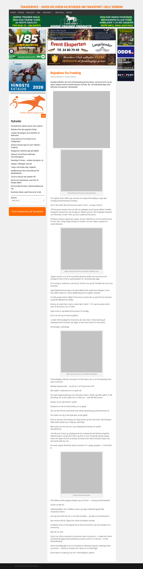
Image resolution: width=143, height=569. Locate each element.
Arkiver (14, 198)
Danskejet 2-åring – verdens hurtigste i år (27, 160)
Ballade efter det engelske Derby (24, 129)
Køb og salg (59, 12)
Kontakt (69, 12)
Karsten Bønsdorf (57, 77)
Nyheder (21, 12)
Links (38, 12)
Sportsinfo (47, 12)
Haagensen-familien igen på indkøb (25, 151)
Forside (13, 12)
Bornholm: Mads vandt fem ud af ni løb (26, 192)
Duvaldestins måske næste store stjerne (27, 126)
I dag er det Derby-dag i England (23, 167)
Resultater (30, 12)
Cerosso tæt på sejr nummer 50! (23, 177)
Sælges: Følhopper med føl (21, 164)
